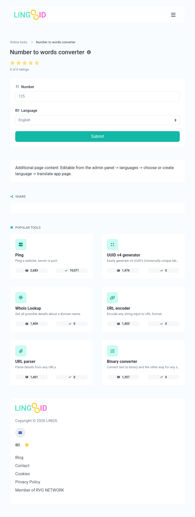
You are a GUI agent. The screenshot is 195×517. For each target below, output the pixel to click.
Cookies (22, 473)
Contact (22, 465)
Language (26, 110)
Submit (97, 136)
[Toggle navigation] (173, 15)
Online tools (18, 42)
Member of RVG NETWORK (39, 490)
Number (24, 87)
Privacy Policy (27, 482)
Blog (19, 457)
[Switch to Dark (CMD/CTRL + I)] (26, 445)
